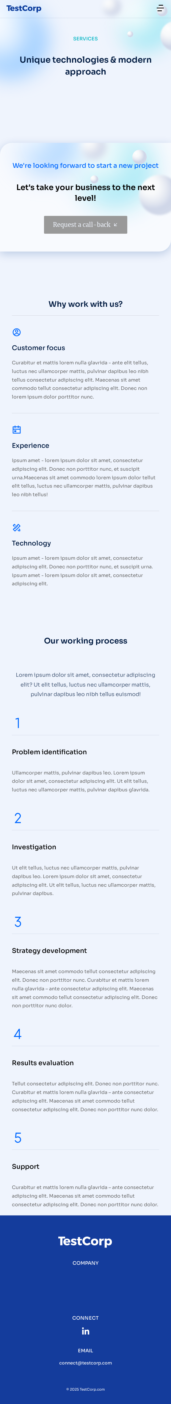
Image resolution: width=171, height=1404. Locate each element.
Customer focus (38, 348)
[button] (160, 8)
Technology (31, 543)
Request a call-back (85, 224)
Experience (30, 446)
